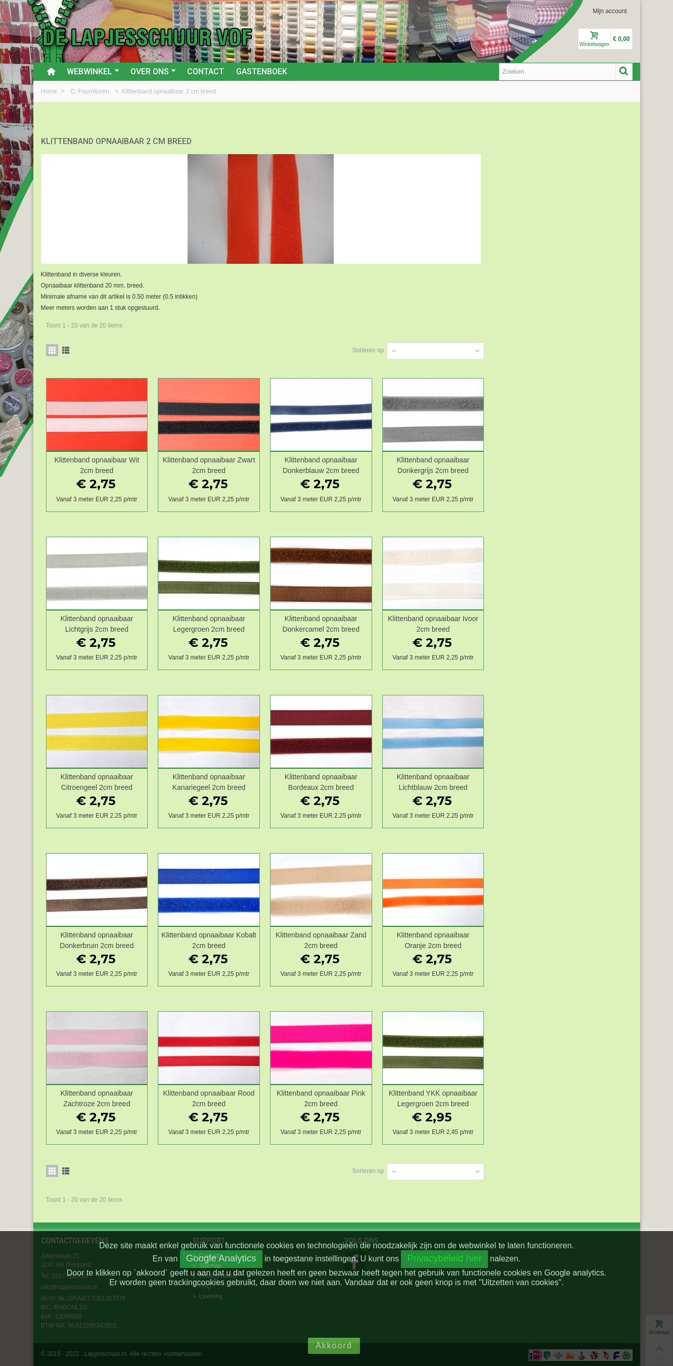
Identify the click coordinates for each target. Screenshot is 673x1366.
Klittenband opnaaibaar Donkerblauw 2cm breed (467, 464)
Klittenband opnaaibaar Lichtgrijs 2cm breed (247, 622)
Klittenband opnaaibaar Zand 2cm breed (467, 939)
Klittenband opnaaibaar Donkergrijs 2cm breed (577, 464)
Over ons (153, 71)
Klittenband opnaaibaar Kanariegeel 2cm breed (357, 780)
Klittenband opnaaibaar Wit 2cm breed (247, 464)
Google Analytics (221, 1258)
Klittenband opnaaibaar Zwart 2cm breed (357, 464)
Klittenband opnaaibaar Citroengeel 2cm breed (247, 780)
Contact (205, 71)
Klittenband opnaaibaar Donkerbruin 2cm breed (247, 939)
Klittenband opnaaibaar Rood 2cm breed (357, 1097)
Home (50, 91)
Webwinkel (93, 71)
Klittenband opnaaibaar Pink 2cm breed (467, 1097)
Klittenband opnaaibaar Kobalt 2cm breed (357, 939)
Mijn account (609, 11)
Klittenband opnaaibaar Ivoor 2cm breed (577, 622)
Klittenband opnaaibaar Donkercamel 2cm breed (467, 622)
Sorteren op (511, 349)
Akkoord (334, 1345)
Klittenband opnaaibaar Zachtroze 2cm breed (247, 1097)
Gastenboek (261, 71)
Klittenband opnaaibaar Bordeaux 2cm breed (467, 780)
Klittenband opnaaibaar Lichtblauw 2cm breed (577, 780)
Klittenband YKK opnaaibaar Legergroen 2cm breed (577, 1097)
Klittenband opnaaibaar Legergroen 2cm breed (357, 622)
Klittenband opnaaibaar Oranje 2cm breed (577, 939)
